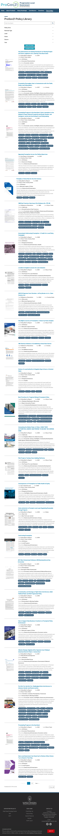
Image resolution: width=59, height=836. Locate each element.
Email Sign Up (29, 811)
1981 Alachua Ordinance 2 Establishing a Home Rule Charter (34, 343)
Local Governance (40, 502)
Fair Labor (21, 742)
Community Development (35, 284)
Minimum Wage (48, 72)
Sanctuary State (36, 222)
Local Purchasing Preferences (44, 421)
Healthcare (33, 104)
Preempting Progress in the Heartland (29, 725)
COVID (45, 140)
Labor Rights (28, 137)
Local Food (51, 104)
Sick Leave (45, 74)
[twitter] (47, 824)
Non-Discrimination (42, 259)
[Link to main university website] (29, 805)
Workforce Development (24, 744)
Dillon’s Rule (45, 253)
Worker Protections (33, 148)
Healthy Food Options (34, 256)
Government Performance (38, 360)
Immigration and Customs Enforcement (28, 227)
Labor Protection (29, 742)
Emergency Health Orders (34, 314)
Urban (34, 421)
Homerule (39, 106)
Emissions (45, 672)
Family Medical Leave (43, 77)
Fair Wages (21, 747)
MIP (10, 813)
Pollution (48, 580)
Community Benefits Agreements (44, 415)
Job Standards (34, 135)
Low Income (50, 137)
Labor (26, 747)
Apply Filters (29, 45)
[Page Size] (52, 787)
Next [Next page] (37, 783)
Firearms (42, 256)
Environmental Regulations (24, 586)
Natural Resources (44, 677)
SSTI (10, 816)
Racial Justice (22, 143)
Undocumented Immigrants (25, 224)
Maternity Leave (22, 74)
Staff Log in (29, 820)
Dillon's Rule (21, 173)
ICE (41, 222)
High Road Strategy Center (10, 811)
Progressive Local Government (27, 4)
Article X (45, 527)
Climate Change (35, 672)
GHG (35, 580)
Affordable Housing (31, 259)
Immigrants (46, 222)
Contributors (32, 10)
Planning (27, 284)
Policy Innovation (50, 502)
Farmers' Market (22, 106)
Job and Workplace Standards (32, 72)
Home (2, 10)
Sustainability (44, 104)
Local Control (34, 337)
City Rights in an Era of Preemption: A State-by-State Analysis (36, 320)
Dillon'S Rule (21, 72)
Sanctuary (21, 222)
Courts (45, 554)
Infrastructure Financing (46, 418)
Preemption (28, 77)
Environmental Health (30, 583)
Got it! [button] (51, 831)
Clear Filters (29, 48)
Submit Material (29, 816)
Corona (28, 143)
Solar (40, 527)
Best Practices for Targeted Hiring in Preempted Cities (33, 397)
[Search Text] (27, 23)
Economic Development (38, 449)
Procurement (22, 449)
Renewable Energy (23, 527)
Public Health (22, 502)
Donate (29, 818)
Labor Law (21, 137)
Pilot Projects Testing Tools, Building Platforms (31, 458)
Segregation (31, 140)
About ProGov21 (10, 10)
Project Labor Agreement (24, 418)
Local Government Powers (43, 312)
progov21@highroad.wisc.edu (49, 821)
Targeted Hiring (32, 415)
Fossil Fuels (25, 580)
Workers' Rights (22, 776)
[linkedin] (50, 824)
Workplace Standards (45, 148)
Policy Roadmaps (22, 10)
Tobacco (21, 256)
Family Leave (22, 77)
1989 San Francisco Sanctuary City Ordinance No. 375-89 (34, 203)
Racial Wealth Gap (43, 747)
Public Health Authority (30, 312)
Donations (41, 10)
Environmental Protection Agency (33, 675)
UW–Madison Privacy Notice (34, 833)
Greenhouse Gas (41, 580)
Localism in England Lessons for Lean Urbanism (31, 267)
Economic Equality (23, 140)
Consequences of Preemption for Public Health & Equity (34, 483)
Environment (28, 672)
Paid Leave (38, 74)
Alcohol (51, 253)
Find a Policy (49, 10)
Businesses (40, 641)
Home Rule (34, 77)
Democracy (45, 284)
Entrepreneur (47, 641)
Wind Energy (35, 527)
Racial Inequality (39, 140)
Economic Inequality (35, 143)
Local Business (22, 421)
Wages (42, 72)
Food (39, 104)
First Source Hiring (23, 415)
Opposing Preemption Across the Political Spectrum (32, 154)
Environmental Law (40, 583)
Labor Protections (23, 145)
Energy (29, 527)
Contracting (29, 449)
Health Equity (28, 253)
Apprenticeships (35, 418)
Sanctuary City (28, 222)
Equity (34, 253)
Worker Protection (43, 135)
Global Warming (35, 677)
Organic (34, 106)
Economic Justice (31, 74)
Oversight (40, 554)
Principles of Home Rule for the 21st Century (28, 179)
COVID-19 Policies (23, 314)
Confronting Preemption (25, 535)
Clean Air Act (22, 675)
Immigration (48, 224)
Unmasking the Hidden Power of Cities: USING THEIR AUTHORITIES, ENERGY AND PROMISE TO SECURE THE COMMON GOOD (36, 429)
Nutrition (29, 106)
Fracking (31, 580)
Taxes (46, 449)
